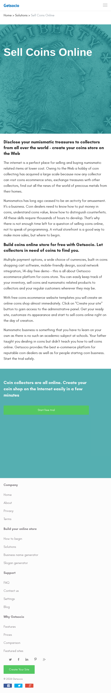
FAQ (6, 583)
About (8, 503)
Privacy (8, 511)
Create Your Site (19, 669)
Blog (7, 607)
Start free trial (46, 410)
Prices (8, 635)
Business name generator (21, 555)
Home (8, 495)
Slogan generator (16, 563)
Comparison (12, 643)
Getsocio (11, 5)
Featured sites (13, 651)
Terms (7, 519)
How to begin (13, 539)
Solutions (10, 547)
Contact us (11, 591)
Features (10, 627)
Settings (9, 599)
